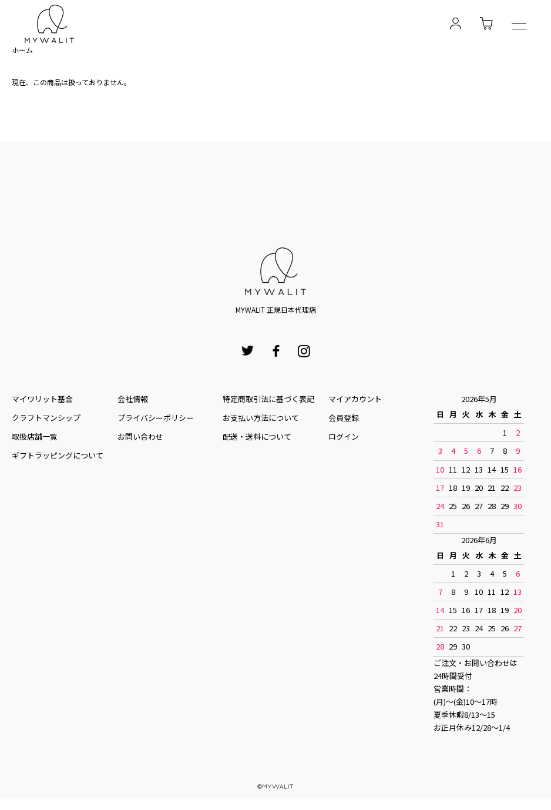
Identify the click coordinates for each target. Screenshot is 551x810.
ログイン (343, 436)
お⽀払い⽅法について (261, 417)
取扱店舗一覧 (35, 436)
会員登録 (343, 417)
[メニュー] (519, 27)
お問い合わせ (140, 436)
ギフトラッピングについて (57, 455)
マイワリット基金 (42, 398)
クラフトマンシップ (46, 417)
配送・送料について (257, 436)
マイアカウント (355, 398)
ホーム (22, 50)
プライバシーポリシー (155, 417)
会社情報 (132, 398)
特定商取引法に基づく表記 (268, 398)
